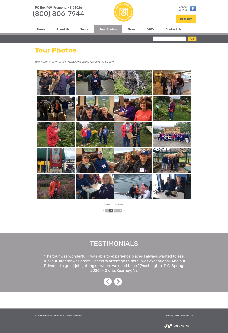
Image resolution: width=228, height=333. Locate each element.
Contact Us (173, 29)
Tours (84, 29)
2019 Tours (58, 62)
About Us (62, 29)
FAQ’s (150, 29)
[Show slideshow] (114, 204)
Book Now (186, 18)
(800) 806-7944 (58, 13)
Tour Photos (108, 29)
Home (41, 29)
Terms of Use (187, 315)
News (131, 29)
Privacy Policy (172, 315)
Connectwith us (182, 8)
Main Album (42, 62)
